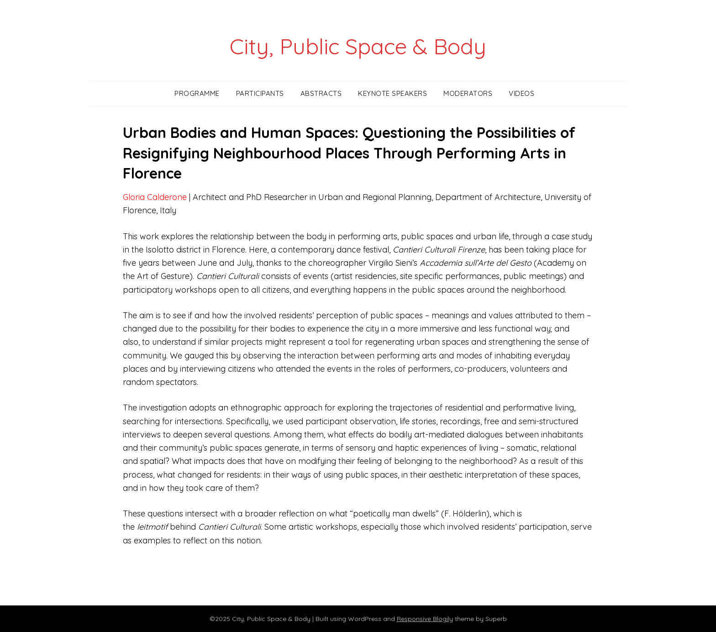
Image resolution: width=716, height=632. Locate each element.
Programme (197, 93)
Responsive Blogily (425, 619)
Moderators (467, 93)
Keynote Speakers (392, 93)
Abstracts (321, 93)
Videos (521, 93)
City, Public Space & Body (358, 46)
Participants (260, 93)
